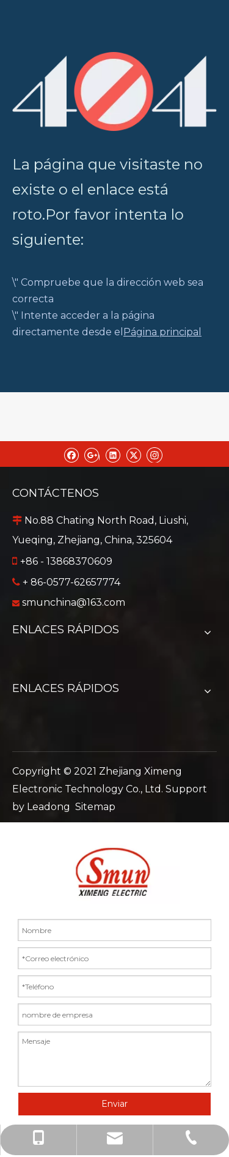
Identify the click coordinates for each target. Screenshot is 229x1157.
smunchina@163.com (73, 602)
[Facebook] (71, 454)
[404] (114, 91)
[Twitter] (133, 454)
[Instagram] (154, 454)
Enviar (114, 1103)
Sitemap (95, 807)
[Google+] (92, 454)
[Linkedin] (112, 454)
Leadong (48, 807)
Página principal (162, 332)
